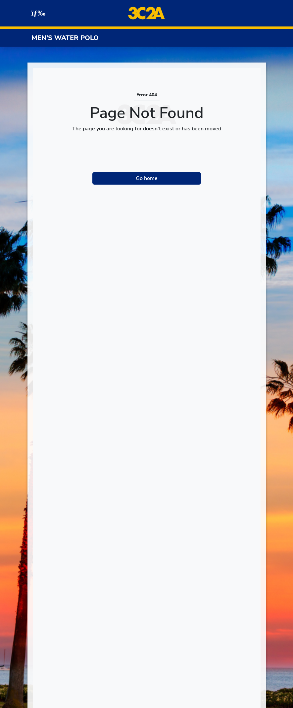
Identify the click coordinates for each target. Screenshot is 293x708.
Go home (147, 178)
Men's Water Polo (65, 37)
